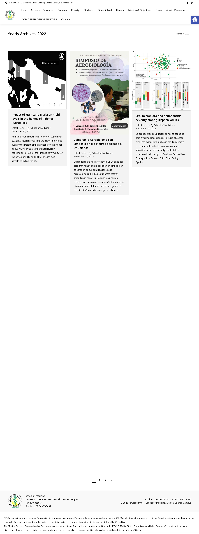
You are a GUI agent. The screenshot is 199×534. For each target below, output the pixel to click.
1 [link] (94, 480)
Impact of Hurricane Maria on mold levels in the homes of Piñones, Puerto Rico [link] (36, 119)
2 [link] (99, 480)
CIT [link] (143, 502)
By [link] (38, 127)
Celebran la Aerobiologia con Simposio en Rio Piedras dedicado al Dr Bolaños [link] (98, 144)
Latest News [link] (18, 127)
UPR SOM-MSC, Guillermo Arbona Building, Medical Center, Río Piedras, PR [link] (41, 3)
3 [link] (105, 480)
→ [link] (111, 480)
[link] (195, 20)
